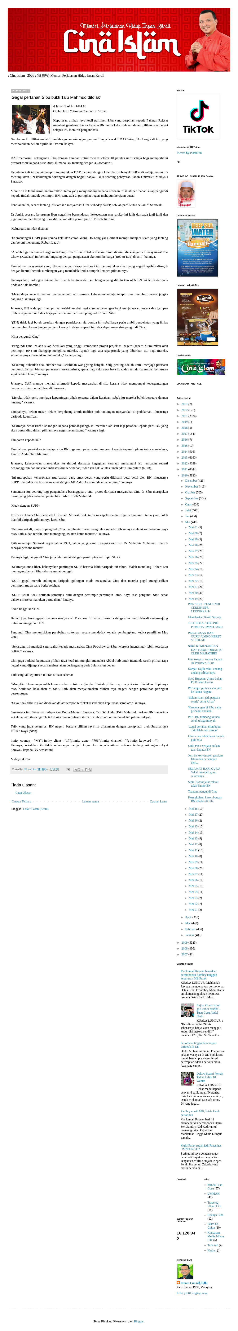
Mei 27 (193, 551)
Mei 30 (193, 533)
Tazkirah (213, 1245)
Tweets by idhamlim (189, 153)
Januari (190, 935)
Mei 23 (193, 575)
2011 (185, 469)
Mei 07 (193, 874)
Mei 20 (193, 592)
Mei (188, 522)
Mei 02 (193, 903)
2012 (185, 463)
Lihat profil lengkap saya (192, 1293)
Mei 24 (193, 569)
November (192, 486)
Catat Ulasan (23, 792)
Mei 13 (193, 838)
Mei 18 (193, 808)
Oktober (190, 492)
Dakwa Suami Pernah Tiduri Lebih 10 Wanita (209, 1077)
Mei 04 (193, 891)
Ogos (188, 504)
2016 (185, 439)
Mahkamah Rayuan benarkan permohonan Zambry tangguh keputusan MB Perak (199, 975)
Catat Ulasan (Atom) (35, 808)
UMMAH (214, 1193)
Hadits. (212, 1250)
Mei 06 (193, 880)
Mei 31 (193, 527)
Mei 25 (193, 563)
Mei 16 (193, 820)
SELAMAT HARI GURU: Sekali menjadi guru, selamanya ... (204, 772)
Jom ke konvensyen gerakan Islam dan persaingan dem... (205, 759)
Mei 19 (193, 598)
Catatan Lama (158, 801)
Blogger (139, 1321)
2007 (185, 954)
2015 (185, 445)
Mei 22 (193, 581)
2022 (185, 410)
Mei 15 (193, 826)
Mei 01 (193, 909)
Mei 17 (193, 814)
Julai (188, 510)
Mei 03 (193, 898)
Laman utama (90, 801)
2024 (185, 404)
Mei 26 (193, 557)
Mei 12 (193, 844)
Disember (191, 480)
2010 (185, 475)
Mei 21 (193, 586)
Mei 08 (193, 868)
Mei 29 (193, 539)
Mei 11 (193, 850)
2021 (185, 416)
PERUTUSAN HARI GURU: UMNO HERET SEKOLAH (204, 636)
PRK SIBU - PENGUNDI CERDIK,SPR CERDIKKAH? (204, 607)
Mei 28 (193, 545)
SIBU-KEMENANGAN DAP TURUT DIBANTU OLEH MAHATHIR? (205, 649)
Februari (190, 929)
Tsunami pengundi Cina (202, 791)
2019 (185, 421)
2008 (185, 948)
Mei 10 (193, 856)
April (188, 917)
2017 (185, 433)
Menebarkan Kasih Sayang (204, 617)
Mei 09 (193, 862)
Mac (188, 923)
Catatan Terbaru (21, 801)
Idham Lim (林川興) (194, 1283)
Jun (187, 516)
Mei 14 (193, 832)
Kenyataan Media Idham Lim (216, 1236)
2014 (185, 451)
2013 (185, 457)
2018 (185, 427)
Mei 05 (193, 886)
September (192, 498)
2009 (185, 942)
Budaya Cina (215, 1215)
